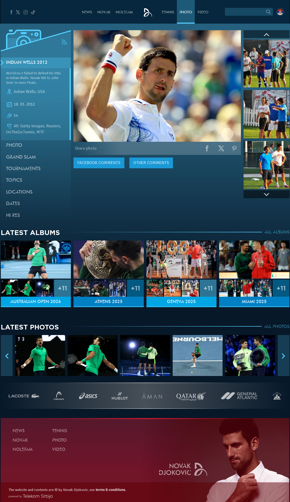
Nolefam (124, 12)
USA (41, 91)
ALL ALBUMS (277, 232)
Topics (14, 180)
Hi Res (13, 215)
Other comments (151, 162)
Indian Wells (24, 91)
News (87, 12)
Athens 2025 (109, 302)
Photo (186, 12)
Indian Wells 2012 (27, 63)
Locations (19, 192)
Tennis (168, 12)
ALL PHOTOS (276, 327)
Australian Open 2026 (35, 302)
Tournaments (23, 168)
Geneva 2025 (181, 302)
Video (202, 12)
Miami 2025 (254, 302)
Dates (13, 203)
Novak (103, 12)
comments (98, 162)
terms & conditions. (111, 490)
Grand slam (21, 157)
